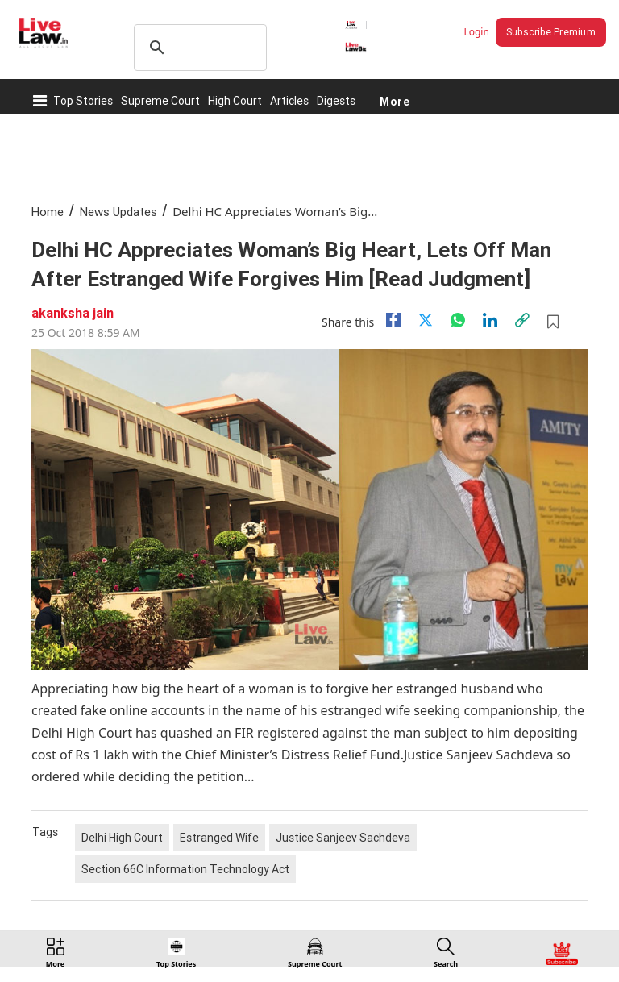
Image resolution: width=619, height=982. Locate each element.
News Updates (118, 211)
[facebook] (393, 320)
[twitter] (425, 320)
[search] (198, 47)
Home (47, 211)
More (394, 101)
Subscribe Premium (551, 32)
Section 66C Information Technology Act (185, 869)
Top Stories (83, 101)
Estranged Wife (219, 837)
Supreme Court (160, 101)
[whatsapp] (458, 320)
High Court (235, 101)
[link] (522, 320)
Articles (289, 101)
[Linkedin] (490, 320)
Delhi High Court (122, 837)
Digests (336, 101)
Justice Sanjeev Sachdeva (343, 837)
